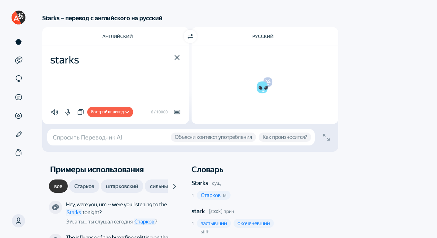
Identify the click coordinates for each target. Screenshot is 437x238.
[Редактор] (18, 134)
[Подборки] (18, 152)
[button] (18, 220)
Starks (200, 182)
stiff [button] (205, 231)
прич (229, 211)
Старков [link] (144, 221)
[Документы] (18, 97)
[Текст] (18, 41)
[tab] (58, 186)
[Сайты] (18, 78)
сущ (216, 183)
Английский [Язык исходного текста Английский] (117, 36)
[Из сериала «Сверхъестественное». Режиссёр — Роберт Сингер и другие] (55, 207)
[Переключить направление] (190, 36)
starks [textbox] (64, 60)
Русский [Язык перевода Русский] (262, 36)
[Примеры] (18, 60)
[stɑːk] (215, 211)
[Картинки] (18, 115)
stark (198, 211)
